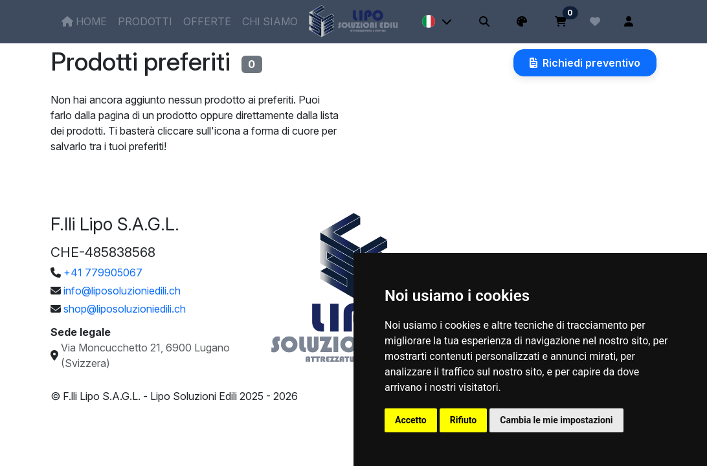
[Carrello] (560, 21)
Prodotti (145, 21)
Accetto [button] (411, 420)
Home (84, 21)
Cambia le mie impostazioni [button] (556, 420)
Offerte (207, 21)
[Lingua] (437, 21)
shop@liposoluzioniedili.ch (124, 308)
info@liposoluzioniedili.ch (122, 290)
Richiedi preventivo (585, 62)
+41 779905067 (102, 272)
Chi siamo (270, 21)
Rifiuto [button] (463, 420)
